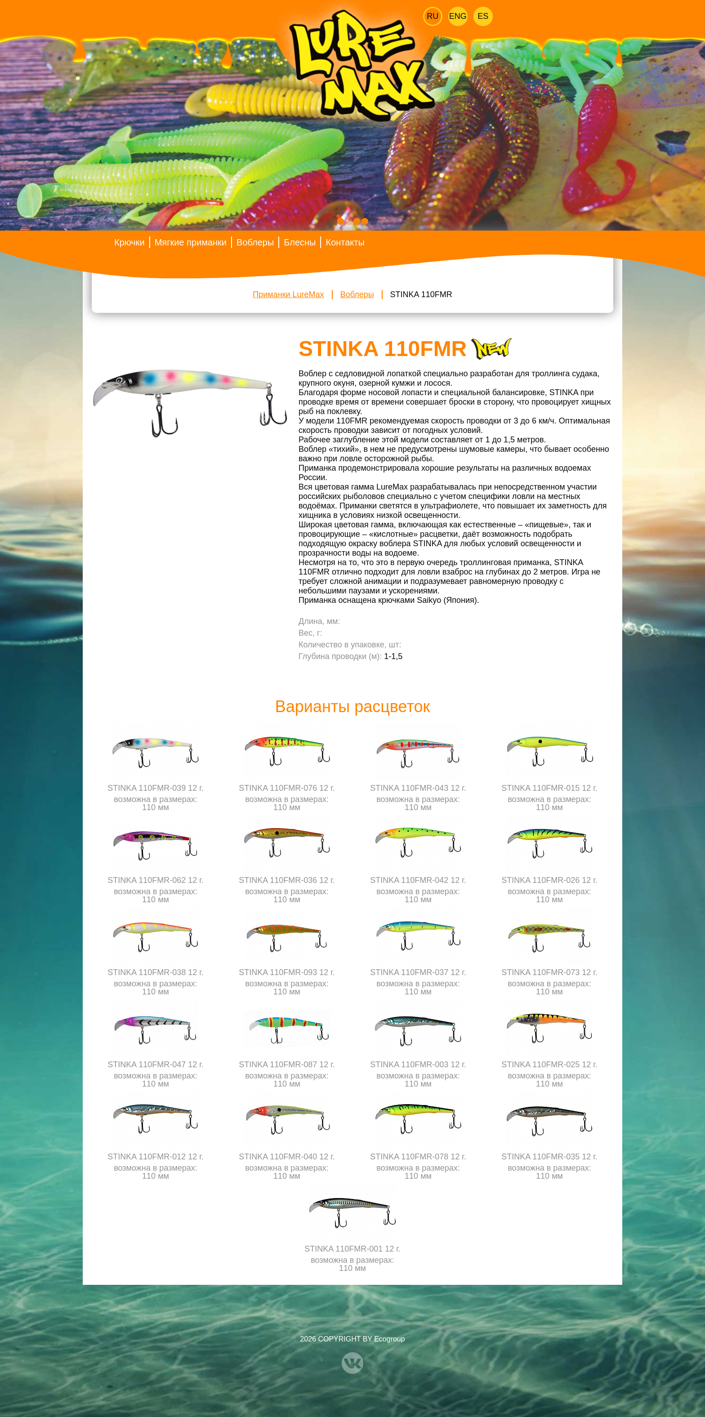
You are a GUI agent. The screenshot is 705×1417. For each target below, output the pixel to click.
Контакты (345, 242)
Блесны (300, 242)
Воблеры (255, 242)
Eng (458, 16)
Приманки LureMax (288, 294)
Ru (432, 16)
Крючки (129, 242)
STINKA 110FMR (421, 294)
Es (482, 16)
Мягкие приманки (191, 242)
